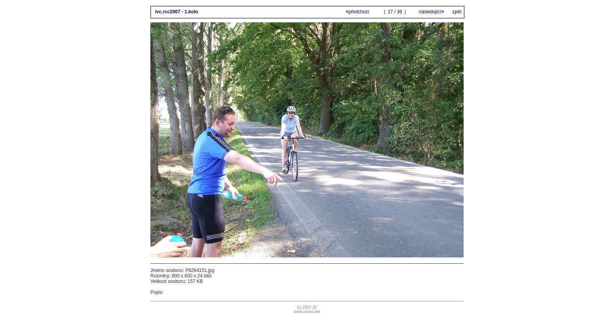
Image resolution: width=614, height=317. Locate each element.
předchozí (358, 11)
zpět (456, 11)
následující (430, 11)
